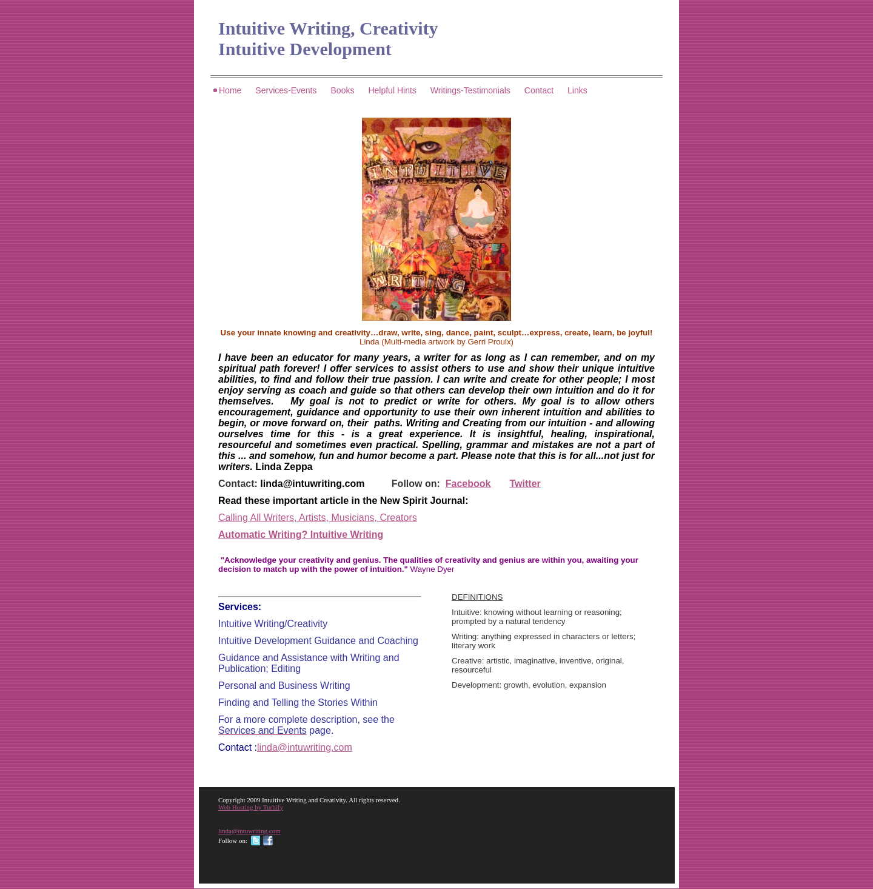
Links (577, 90)
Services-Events (285, 90)
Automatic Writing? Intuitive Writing (300, 534)
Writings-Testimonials (470, 90)
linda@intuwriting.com (312, 483)
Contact (539, 90)
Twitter (525, 483)
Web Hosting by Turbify (250, 807)
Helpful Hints (392, 90)
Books (343, 90)
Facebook (468, 483)
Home (230, 90)
